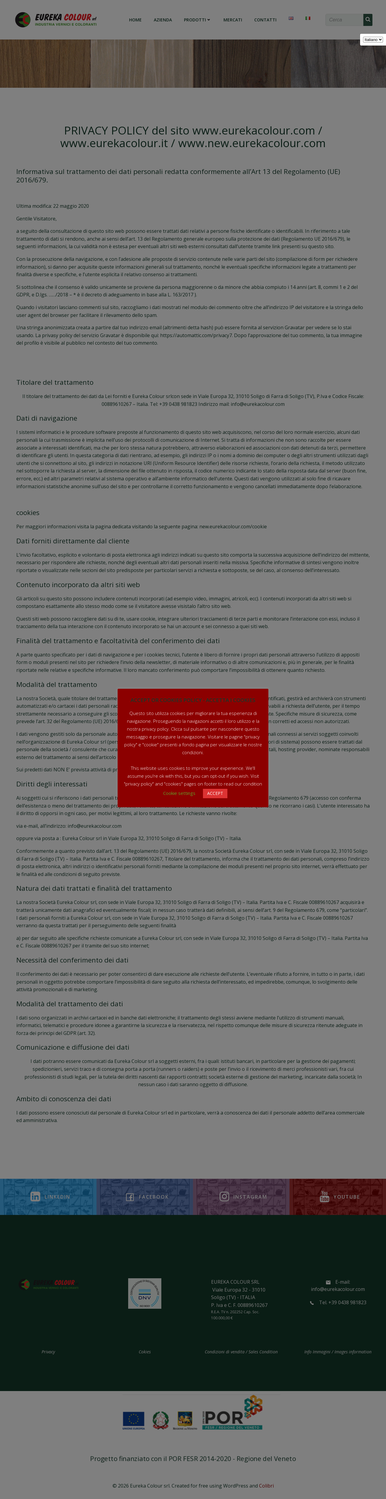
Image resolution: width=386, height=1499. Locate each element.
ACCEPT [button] (215, 793)
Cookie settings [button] (179, 793)
